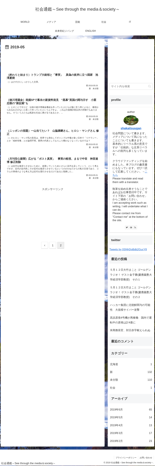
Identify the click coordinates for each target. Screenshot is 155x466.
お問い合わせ (146, 457)
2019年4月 (131, 425)
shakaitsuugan (131, 128)
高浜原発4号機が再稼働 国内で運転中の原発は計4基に (131, 320)
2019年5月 (131, 417)
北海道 (131, 364)
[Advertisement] (52, 59)
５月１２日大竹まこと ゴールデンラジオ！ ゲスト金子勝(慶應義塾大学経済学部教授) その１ (131, 274)
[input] (131, 86)
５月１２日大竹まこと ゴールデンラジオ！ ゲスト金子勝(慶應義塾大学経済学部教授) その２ (131, 292)
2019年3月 (131, 433)
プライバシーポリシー (126, 457)
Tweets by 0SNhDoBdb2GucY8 (128, 249)
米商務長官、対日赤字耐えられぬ (130, 330)
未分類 (131, 379)
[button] (149, 86)
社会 (131, 387)
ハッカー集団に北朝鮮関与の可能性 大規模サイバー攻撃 (130, 307)
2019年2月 (131, 441)
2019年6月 (131, 409)
